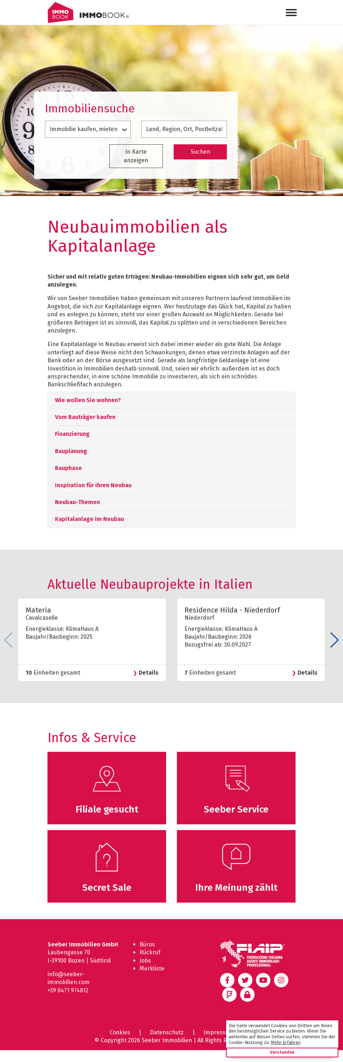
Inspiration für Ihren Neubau (93, 485)
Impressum (218, 1032)
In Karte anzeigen (136, 156)
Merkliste (152, 968)
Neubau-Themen (77, 502)
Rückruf (150, 952)
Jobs (145, 960)
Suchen (200, 151)
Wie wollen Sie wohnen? (88, 400)
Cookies (120, 1032)
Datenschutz (167, 1032)
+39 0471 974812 (67, 990)
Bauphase (68, 468)
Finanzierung (72, 433)
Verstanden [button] (282, 1052)
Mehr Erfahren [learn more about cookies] (286, 1042)
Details (149, 672)
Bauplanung (71, 451)
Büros (147, 944)
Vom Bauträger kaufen (85, 417)
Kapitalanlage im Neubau (89, 519)
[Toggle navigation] (291, 12)
